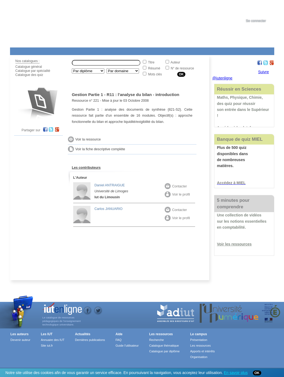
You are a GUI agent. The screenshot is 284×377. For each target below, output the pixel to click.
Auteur (175, 62)
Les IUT (137, 50)
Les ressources (161, 334)
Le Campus (62, 50)
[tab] (261, 9)
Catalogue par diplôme (164, 351)
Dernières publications (90, 339)
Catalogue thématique (164, 345)
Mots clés (155, 74)
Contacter (175, 186)
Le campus (198, 334)
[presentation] (261, 9)
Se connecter (256, 21)
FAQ (118, 339)
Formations (88, 50)
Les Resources (22, 50)
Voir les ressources (234, 244)
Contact (189, 50)
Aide (161, 50)
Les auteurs (20, 334)
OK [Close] (257, 373)
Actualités (113, 50)
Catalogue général (28, 67)
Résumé (154, 68)
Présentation (198, 339)
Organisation (198, 357)
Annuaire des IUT (52, 339)
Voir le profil (177, 194)
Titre (151, 62)
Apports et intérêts (202, 351)
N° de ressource (182, 68)
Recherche (156, 339)
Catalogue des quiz (29, 75)
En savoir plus (236, 372)
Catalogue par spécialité (32, 71)
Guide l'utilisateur (126, 345)
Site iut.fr (47, 345)
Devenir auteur (20, 339)
